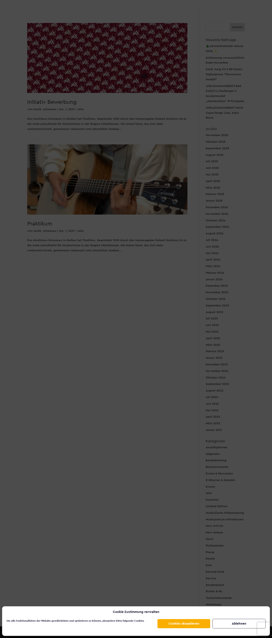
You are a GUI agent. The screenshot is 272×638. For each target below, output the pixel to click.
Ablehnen (239, 623)
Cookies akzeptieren (184, 623)
